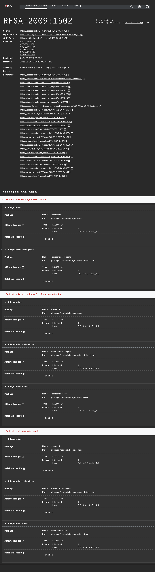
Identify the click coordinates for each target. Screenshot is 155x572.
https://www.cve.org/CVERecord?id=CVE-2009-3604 (44, 137)
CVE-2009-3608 (27, 52)
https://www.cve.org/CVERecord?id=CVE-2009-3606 (44, 149)
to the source (133, 22)
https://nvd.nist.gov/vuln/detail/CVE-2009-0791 (42, 118)
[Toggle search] (131, 6)
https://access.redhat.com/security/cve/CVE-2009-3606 (45, 145)
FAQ (64, 6)
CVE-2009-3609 (27, 54)
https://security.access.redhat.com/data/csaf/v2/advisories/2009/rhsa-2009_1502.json (59, 106)
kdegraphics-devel (18, 386)
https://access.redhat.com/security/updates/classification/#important (51, 79)
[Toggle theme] (139, 6)
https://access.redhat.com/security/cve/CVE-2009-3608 (45, 157)
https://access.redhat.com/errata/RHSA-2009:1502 (43, 31)
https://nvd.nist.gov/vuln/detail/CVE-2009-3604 (42, 141)
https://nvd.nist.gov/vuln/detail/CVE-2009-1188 (41, 129)
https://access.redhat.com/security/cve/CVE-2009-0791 (45, 110)
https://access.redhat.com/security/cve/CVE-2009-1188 (45, 121)
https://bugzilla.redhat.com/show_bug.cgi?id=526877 (44, 94)
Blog (54, 6)
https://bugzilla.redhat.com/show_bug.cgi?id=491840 (44, 83)
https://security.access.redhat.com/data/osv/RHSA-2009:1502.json (50, 34)
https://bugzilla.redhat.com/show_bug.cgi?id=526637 (44, 90)
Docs (75, 6)
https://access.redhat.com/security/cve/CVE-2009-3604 (45, 133)
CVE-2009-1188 (27, 44)
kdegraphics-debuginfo (20, 249)
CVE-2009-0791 (27, 42)
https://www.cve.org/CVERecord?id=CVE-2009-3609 (44, 172)
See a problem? (104, 20)
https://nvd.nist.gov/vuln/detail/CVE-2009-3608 (42, 164)
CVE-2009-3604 (27, 47)
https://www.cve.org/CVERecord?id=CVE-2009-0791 (44, 114)
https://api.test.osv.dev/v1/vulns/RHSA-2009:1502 (43, 38)
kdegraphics (14, 207)
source (49, 239)
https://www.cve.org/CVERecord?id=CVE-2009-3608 (44, 160)
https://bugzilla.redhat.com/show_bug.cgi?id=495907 (44, 86)
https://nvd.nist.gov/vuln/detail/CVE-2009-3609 (42, 176)
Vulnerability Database (36, 6)
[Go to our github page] (147, 6)
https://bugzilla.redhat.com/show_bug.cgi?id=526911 (43, 102)
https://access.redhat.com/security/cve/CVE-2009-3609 (45, 168)
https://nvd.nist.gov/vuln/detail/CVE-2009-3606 (42, 153)
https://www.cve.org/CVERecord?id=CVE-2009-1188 (43, 125)
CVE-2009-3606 (27, 49)
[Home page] (9, 7)
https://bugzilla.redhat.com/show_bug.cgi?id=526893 (44, 98)
